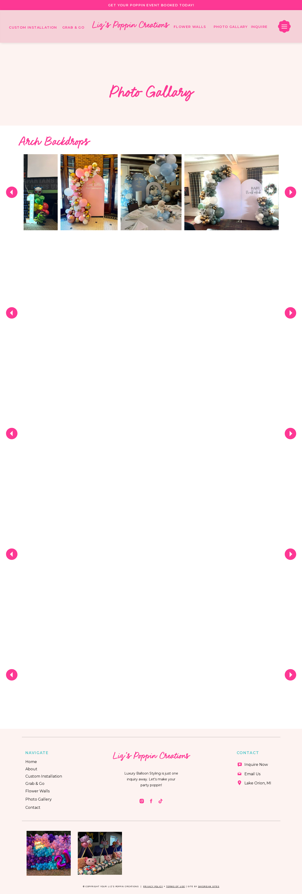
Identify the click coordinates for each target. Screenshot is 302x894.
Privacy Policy (153, 886)
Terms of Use (175, 886)
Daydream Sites (209, 886)
